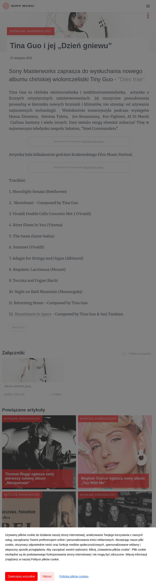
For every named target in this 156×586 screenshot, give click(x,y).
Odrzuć (47, 576)
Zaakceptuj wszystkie (21, 576)
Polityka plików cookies (73, 576)
